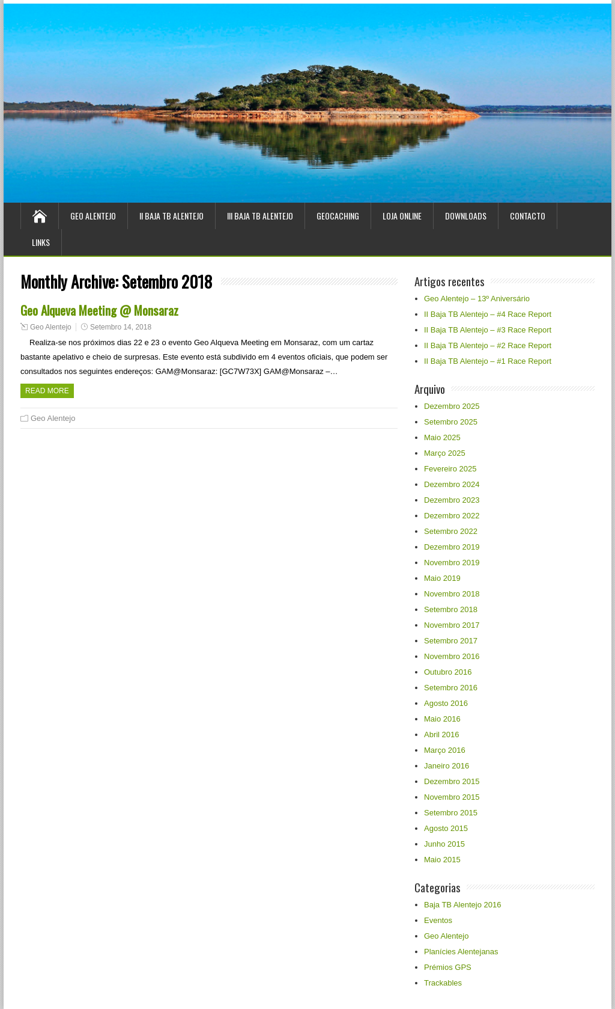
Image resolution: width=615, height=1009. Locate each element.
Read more (47, 391)
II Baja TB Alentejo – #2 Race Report (487, 345)
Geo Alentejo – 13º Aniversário (477, 298)
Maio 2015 (442, 859)
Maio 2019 (442, 578)
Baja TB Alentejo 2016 (462, 904)
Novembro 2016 (452, 656)
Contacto (527, 215)
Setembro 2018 (450, 609)
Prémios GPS (447, 967)
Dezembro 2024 (452, 484)
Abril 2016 (441, 734)
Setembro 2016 (450, 687)
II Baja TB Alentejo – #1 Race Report (487, 361)
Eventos (438, 920)
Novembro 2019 (452, 562)
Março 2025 (444, 453)
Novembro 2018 (452, 593)
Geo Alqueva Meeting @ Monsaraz (99, 310)
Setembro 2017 (450, 640)
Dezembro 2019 (452, 546)
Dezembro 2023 (452, 499)
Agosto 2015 (446, 828)
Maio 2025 (442, 437)
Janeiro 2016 (446, 765)
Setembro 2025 (450, 421)
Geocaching (338, 215)
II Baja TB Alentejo (171, 215)
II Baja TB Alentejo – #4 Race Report (487, 314)
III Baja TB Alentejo (260, 215)
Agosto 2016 (446, 703)
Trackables (443, 982)
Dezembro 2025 (452, 406)
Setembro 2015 (450, 812)
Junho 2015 (444, 843)
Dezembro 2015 (452, 781)
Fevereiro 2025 (450, 468)
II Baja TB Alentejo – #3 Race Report (487, 329)
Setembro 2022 (450, 531)
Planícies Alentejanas (461, 951)
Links (41, 242)
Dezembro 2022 (452, 515)
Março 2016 (444, 750)
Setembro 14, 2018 (120, 327)
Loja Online (402, 215)
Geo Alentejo (93, 215)
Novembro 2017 (452, 625)
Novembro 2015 (452, 797)
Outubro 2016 (448, 671)
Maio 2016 (442, 718)
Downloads (465, 215)
